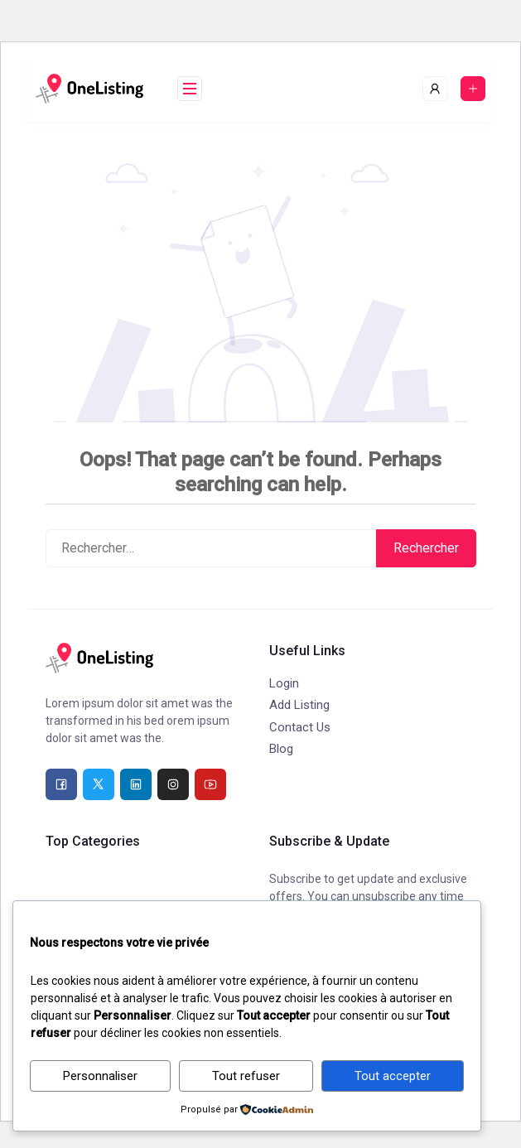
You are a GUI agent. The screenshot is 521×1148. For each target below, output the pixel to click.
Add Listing (299, 704)
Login (284, 683)
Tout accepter (393, 1075)
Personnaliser (100, 1075)
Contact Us (299, 727)
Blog (281, 748)
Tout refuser (246, 1075)
